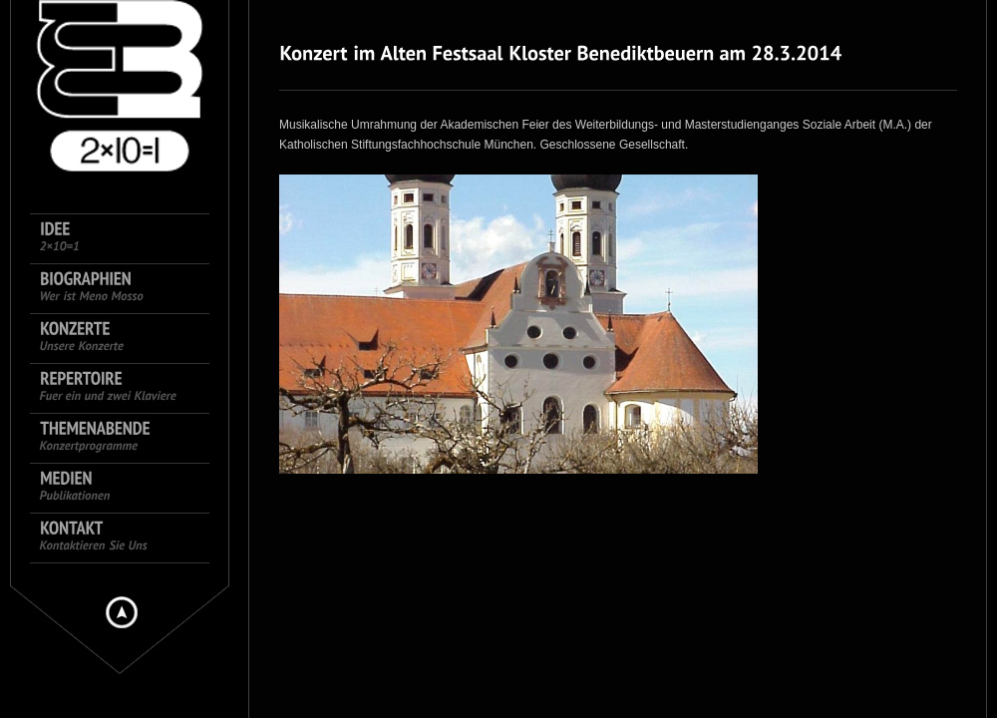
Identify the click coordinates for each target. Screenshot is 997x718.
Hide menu (122, 612)
